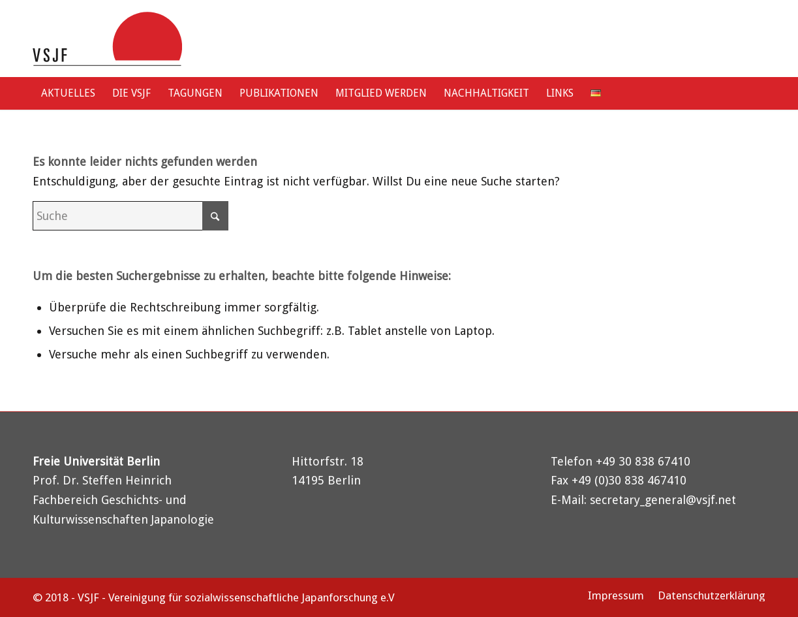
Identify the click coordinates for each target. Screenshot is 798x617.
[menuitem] (68, 93)
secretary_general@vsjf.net (663, 500)
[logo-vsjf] (107, 38)
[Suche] (752, 93)
